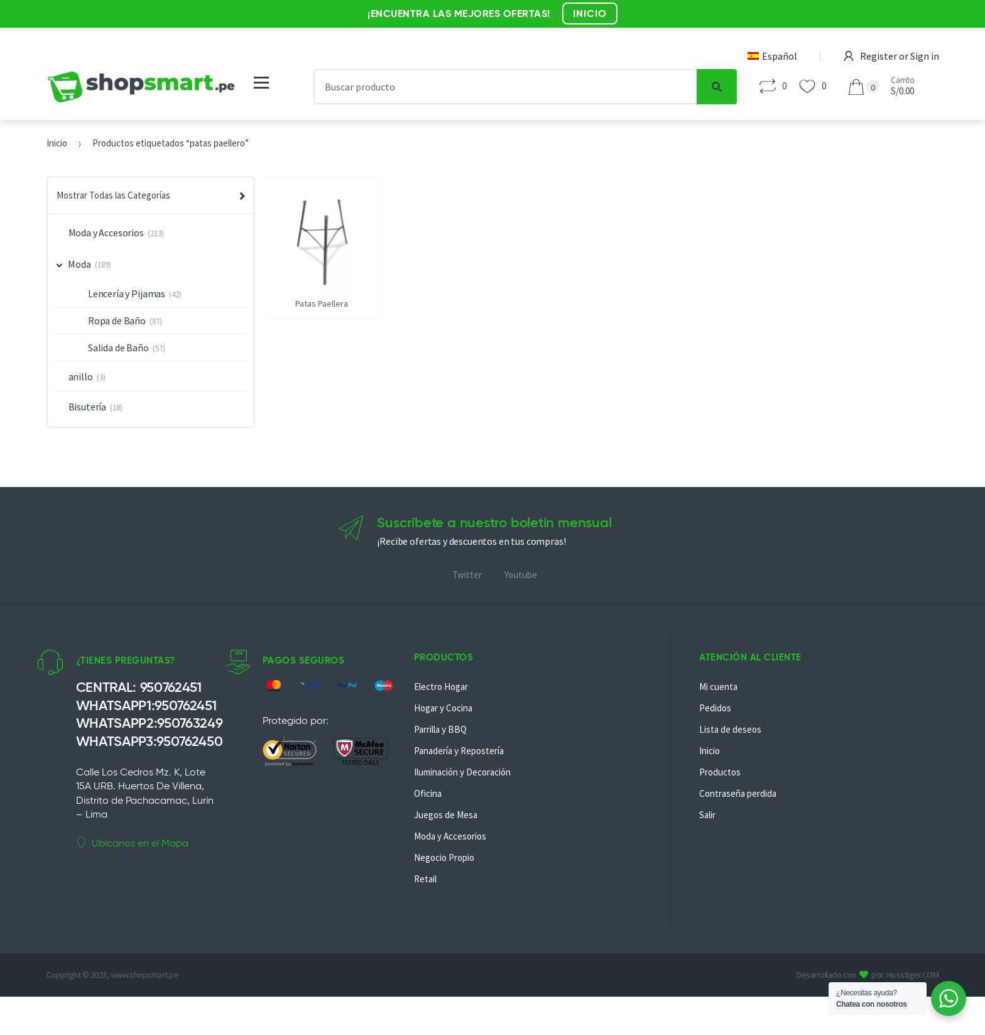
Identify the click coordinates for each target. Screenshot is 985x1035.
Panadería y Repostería (459, 751)
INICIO (590, 13)
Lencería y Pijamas (126, 293)
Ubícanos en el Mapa (132, 842)
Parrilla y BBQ (440, 729)
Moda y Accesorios (106, 232)
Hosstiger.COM (913, 974)
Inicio (56, 143)
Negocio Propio (444, 857)
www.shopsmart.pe (144, 974)
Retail (425, 879)
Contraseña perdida (737, 793)
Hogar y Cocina (443, 708)
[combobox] (505, 86)
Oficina (428, 793)
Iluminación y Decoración (462, 772)
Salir (707, 815)
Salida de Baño (118, 347)
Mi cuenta (718, 687)
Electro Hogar (441, 687)
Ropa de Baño (117, 320)
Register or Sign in (891, 56)
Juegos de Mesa (445, 815)
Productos (720, 772)
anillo (80, 376)
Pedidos (715, 708)
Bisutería (87, 406)
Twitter (467, 575)
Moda (74, 264)
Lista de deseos (730, 729)
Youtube (520, 575)
